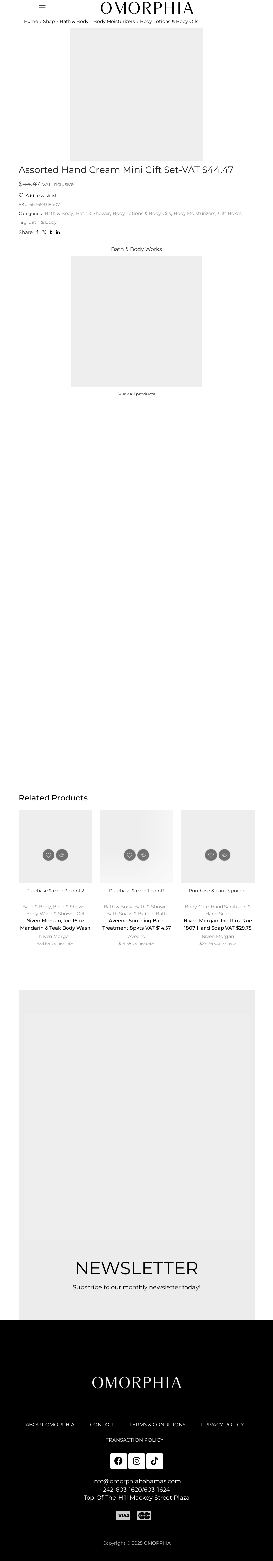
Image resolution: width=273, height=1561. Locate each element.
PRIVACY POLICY (97, 1446)
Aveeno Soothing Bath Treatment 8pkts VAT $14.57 (137, 931)
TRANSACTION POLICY (164, 1446)
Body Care (197, 909)
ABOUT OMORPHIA (76, 1430)
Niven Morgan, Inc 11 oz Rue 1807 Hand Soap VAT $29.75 (217, 927)
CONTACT (130, 1430)
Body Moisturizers (117, 21)
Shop (50, 21)
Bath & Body (76, 21)
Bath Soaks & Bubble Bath (137, 916)
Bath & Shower (96, 214)
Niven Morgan (55, 948)
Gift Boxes (233, 214)
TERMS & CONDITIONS (188, 1430)
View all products (136, 395)
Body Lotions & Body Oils (173, 21)
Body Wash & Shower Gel (55, 916)
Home (31, 21)
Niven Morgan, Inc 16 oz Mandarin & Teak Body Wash (55, 931)
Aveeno (136, 948)
